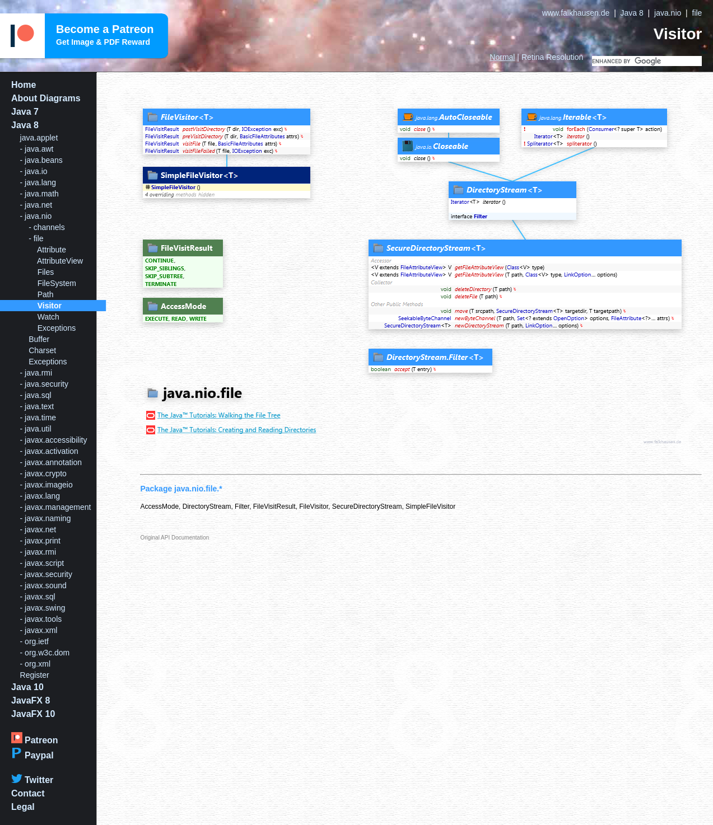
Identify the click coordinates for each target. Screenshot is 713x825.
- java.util (36, 428)
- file (36, 238)
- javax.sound (43, 585)
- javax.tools (41, 619)
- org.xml (35, 663)
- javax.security (46, 574)
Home (23, 85)
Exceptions (57, 328)
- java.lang (38, 182)
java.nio (667, 12)
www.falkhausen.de (576, 12)
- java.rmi (36, 372)
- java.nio (36, 216)
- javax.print (40, 540)
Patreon (34, 740)
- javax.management (55, 507)
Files (46, 272)
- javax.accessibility (53, 439)
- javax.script (42, 563)
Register (34, 675)
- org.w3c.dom (45, 652)
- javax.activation (49, 451)
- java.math (39, 193)
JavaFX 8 (30, 700)
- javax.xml (39, 630)
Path (46, 294)
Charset (42, 350)
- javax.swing (43, 607)
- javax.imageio (46, 484)
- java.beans (41, 160)
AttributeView (60, 260)
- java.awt (37, 148)
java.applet (39, 137)
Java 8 (632, 12)
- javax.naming (45, 518)
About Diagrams (46, 98)
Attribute (51, 249)
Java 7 (25, 111)
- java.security (44, 383)
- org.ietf (34, 641)
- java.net (36, 204)
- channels (47, 227)
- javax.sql (37, 596)
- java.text (37, 406)
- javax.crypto (43, 473)
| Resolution (536, 57)
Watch (48, 316)
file (697, 12)
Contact (28, 793)
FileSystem (57, 283)
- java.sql (36, 395)
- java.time (38, 417)
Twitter (32, 780)
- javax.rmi (38, 551)
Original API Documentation (174, 538)
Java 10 (27, 687)
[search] (647, 61)
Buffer (39, 339)
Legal (23, 807)
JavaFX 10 (33, 714)
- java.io (34, 171)
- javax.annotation (51, 462)
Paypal (32, 755)
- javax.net (38, 529)
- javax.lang (40, 495)
